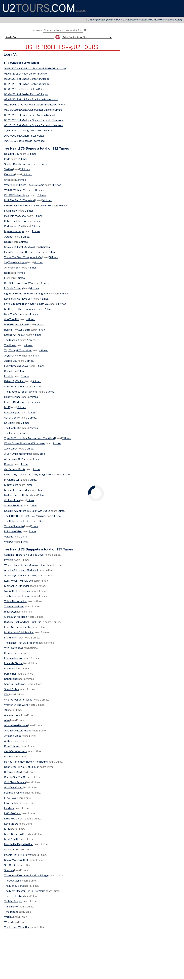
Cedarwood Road (14, 226)
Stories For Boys (13, 505)
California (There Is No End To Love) (24, 554)
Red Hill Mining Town (16, 324)
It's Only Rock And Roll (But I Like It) (24, 621)
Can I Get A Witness (15, 751)
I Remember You (13, 658)
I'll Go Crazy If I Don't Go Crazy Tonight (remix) (29, 474)
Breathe (8, 464)
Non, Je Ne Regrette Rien (18, 844)
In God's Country (13, 288)
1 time (41, 453)
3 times (34, 355)
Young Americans (14, 606)
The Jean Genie (13, 880)
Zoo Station (10, 448)
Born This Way (12, 746)
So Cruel (9, 422)
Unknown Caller (13, 531)
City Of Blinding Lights (16, 195)
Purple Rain (10, 673)
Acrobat (8, 236)
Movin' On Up (11, 839)
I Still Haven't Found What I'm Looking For (28, 205)
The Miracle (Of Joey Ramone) (21, 391)
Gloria (7, 371)
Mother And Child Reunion (19, 632)
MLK (7, 407)
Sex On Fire (10, 865)
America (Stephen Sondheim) (20, 575)
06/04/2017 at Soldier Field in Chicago (26, 94)
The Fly (8, 433)
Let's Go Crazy (12, 813)
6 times (25, 236)
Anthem (8, 741)
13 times (42, 164)
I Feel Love (10, 798)
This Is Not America (15, 601)
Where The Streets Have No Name (24, 184)
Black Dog (10, 611)
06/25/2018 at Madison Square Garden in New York (33, 120)
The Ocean (10, 345)
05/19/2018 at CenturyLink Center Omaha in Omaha (33, 109)
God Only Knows (13, 787)
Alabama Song (12, 715)
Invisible (8, 376)
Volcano (8, 536)
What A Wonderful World (18, 699)
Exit (6, 277)
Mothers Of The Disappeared (20, 309)
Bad (6, 272)
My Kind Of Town (13, 637)
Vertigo (8, 169)
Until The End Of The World (19, 200)
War (6, 694)
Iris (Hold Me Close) (15, 215)
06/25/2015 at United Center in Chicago (27, 84)
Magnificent (11, 484)
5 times (53, 252)
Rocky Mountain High (16, 860)
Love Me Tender (13, 663)
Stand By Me (11, 689)
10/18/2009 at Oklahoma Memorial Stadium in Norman (35, 68)
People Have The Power (18, 854)
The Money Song (14, 885)
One (6, 179)
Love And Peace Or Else (18, 627)
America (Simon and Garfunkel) (21, 570)
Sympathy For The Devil (17, 591)
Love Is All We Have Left (18, 298)
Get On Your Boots (14, 469)
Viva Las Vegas (13, 647)
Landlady (9, 808)
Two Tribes (10, 911)
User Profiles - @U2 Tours (62, 47)
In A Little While (13, 479)
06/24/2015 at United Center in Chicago (27, 78)
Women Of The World (16, 704)
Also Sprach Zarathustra (18, 730)
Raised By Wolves (14, 381)
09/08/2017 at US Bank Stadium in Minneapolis (31, 99)
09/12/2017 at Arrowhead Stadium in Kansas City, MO (34, 104)
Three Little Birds (14, 896)
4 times (38, 262)
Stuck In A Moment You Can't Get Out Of (27, 510)
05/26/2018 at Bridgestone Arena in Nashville (30, 115)
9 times (63, 205)
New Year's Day (13, 314)
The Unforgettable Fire (17, 521)
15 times (32, 153)
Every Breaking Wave (16, 365)
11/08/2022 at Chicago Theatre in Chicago (28, 130)
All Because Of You (15, 459)
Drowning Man (12, 772)
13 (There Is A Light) (15, 262)
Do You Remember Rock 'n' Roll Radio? (26, 761)
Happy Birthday (13, 396)
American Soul (12, 267)
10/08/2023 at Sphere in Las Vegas (24, 140)
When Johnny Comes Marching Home (25, 565)
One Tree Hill (11, 319)
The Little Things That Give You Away (25, 516)
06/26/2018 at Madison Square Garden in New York (33, 125)
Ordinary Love (12, 500)
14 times (23, 159)
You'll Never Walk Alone (17, 927)
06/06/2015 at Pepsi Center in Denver (26, 73)
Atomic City (10, 360)
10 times (41, 195)
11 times (56, 184)
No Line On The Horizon (17, 495)
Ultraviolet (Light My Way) (19, 247)
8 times (38, 215)
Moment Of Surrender (16, 490)
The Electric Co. (13, 428)
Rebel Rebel (11, 678)
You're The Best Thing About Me (23, 257)
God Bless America (15, 782)
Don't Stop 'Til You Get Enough (21, 766)
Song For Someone (15, 386)
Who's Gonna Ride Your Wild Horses (24, 443)
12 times (27, 174)
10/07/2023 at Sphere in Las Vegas (24, 135)
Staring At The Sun (14, 334)
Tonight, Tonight (13, 901)
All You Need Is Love (16, 725)
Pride (7, 159)
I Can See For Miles (15, 792)
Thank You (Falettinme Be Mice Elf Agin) (26, 875)
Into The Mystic (13, 803)
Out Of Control (12, 417)
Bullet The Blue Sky (15, 221)
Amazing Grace (12, 735)
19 (5, 710)
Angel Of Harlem (13, 355)
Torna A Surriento (14, 526)
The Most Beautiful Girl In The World (24, 890)
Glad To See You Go (15, 777)
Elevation (9, 174)
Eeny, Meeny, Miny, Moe (18, 580)
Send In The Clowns (15, 684)
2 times (33, 396)
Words (8, 922)
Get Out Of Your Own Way (18, 283)
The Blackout (11, 340)
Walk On (8, 541)
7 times (38, 221)
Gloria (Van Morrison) (16, 616)
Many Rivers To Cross (16, 834)
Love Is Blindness (14, 402)
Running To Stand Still (16, 329)
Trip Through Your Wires (18, 350)
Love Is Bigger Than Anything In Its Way (27, 303)
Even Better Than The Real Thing (22, 252)
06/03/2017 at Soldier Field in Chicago (25, 89)
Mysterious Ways (14, 231)
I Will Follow (10, 210)
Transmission (11, 906)
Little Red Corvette (15, 818)
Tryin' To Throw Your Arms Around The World (29, 438)
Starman (9, 870)
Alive (7, 720)
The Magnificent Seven (17, 596)
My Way (9, 668)
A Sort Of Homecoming (17, 453)
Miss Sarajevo (12, 412)
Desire (8, 241)
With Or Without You (15, 190)
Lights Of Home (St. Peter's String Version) (28, 293)
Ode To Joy (10, 849)
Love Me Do (11, 823)
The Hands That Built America (21, 642)
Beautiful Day (11, 153)
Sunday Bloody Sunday (17, 164)
